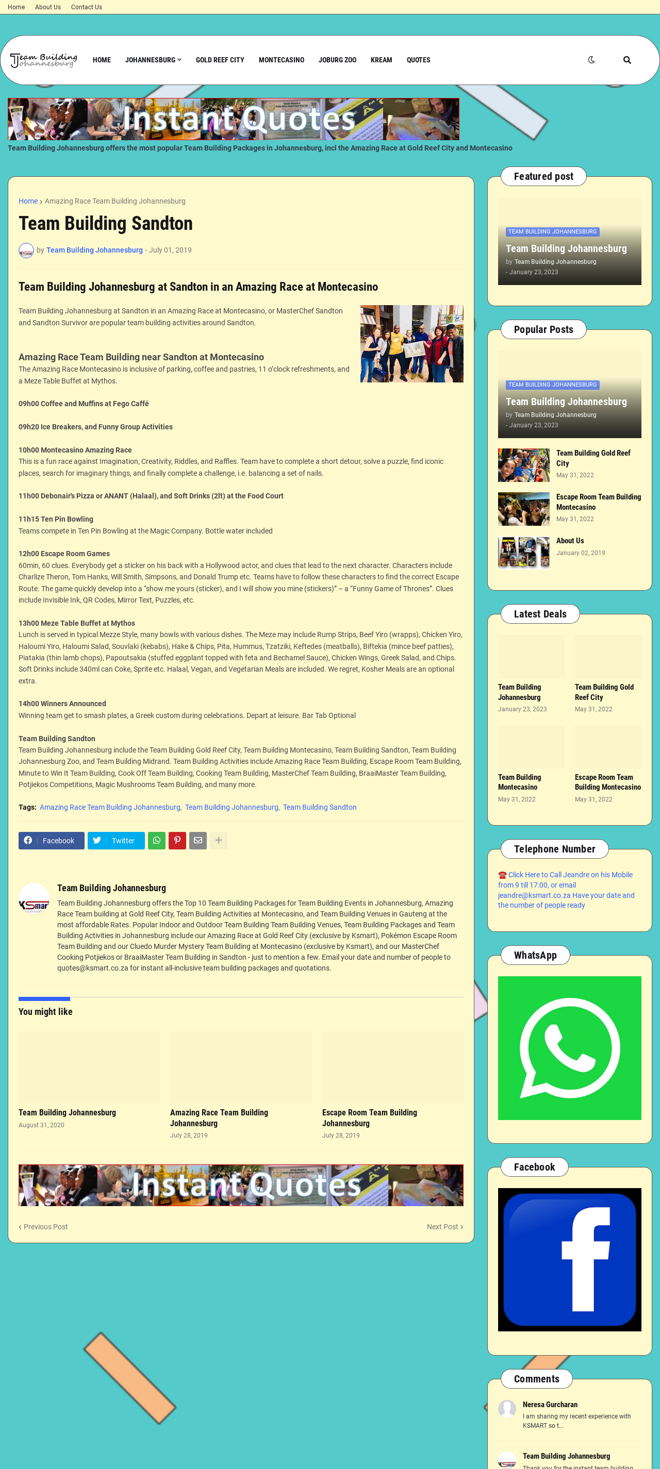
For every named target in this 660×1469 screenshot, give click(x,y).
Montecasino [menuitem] (281, 60)
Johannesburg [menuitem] (150, 60)
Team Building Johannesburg (231, 807)
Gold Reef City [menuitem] (220, 60)
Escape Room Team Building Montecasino (598, 502)
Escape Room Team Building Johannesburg (369, 1118)
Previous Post (46, 1227)
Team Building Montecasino (519, 782)
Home (16, 7)
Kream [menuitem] (381, 60)
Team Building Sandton (320, 807)
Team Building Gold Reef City (593, 458)
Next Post (442, 1227)
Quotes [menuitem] (419, 60)
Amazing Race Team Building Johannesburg (115, 201)
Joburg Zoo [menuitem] (337, 60)
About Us (48, 7)
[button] (591, 60)
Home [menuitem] (102, 60)
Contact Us (86, 7)
